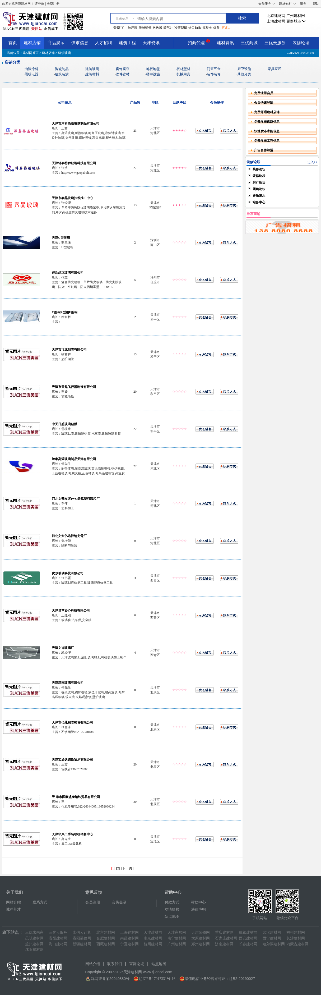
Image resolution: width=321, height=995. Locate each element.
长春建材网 (248, 944)
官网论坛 (136, 964)
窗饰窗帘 (122, 69)
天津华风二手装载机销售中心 (72, 834)
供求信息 (79, 42)
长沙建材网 (295, 938)
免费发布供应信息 (267, 121)
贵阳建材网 (58, 938)
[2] (118, 868)
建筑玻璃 (92, 69)
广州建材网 (295, 16)
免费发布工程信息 (267, 141)
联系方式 (39, 902)
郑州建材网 (200, 944)
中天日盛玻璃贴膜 (64, 424)
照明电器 (31, 74)
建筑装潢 (62, 74)
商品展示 (56, 42)
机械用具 (183, 74)
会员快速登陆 (263, 102)
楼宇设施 (153, 74)
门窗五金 (214, 69)
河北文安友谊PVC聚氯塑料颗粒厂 (76, 499)
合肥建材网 (105, 938)
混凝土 (207, 28)
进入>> (313, 162)
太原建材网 (200, 938)
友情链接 (172, 909)
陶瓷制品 (62, 69)
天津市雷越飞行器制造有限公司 (74, 387)
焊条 (216, 28)
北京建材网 (276, 16)
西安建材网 (248, 938)
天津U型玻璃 (61, 238)
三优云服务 (275, 42)
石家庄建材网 (226, 938)
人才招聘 (103, 42)
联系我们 (114, 964)
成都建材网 (248, 932)
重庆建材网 (224, 932)
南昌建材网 (129, 938)
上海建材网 (276, 21)
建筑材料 (92, 74)
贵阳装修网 (82, 938)
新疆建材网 (82, 944)
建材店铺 (32, 42)
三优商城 (249, 42)
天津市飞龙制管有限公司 (69, 349)
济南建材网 (224, 944)
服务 (303, 4)
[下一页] (127, 868)
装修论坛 (300, 42)
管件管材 (122, 74)
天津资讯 (151, 42)
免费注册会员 (263, 93)
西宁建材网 (272, 938)
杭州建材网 (153, 944)
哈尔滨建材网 (274, 944)
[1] (113, 868)
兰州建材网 (34, 944)
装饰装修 (214, 74)
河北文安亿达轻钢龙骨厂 (69, 536)
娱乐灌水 (259, 196)
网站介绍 (13, 902)
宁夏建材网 (129, 944)
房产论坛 (259, 182)
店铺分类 (12, 62)
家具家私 (274, 69)
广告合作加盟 (263, 150)
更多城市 (296, 21)
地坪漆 (132, 28)
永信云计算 (82, 932)
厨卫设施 (244, 69)
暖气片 (168, 28)
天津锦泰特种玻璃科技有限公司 (74, 163)
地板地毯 (153, 69)
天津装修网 (200, 932)
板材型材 (183, 69)
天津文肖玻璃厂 (63, 648)
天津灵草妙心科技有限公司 (71, 610)
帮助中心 (198, 902)
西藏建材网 (105, 944)
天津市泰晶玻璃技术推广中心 (72, 198)
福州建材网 (295, 932)
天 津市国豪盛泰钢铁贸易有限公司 (76, 797)
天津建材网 (153, 932)
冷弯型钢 (180, 28)
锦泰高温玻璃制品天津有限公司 (74, 459)
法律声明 (198, 909)
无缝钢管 (145, 28)
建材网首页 (31, 53)
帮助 (316, 4)
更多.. (226, 28)
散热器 (157, 28)
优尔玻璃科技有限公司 (67, 573)
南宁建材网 (177, 938)
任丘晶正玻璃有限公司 (67, 272)
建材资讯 (225, 42)
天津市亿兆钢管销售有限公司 (72, 722)
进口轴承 (194, 28)
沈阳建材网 (34, 950)
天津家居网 (177, 932)
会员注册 (92, 902)
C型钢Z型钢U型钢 (64, 312)
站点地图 (172, 917)
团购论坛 (259, 189)
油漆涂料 (31, 69)
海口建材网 (58, 944)
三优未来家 (34, 932)
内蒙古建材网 (297, 944)
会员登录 (119, 902)
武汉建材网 (272, 932)
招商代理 (199, 42)
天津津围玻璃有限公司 (67, 683)
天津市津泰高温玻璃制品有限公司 (75, 123)
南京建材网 (153, 938)
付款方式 (172, 902)
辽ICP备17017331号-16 (157, 979)
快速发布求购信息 (267, 131)
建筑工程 (127, 42)
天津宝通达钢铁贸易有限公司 (72, 760)
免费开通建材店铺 (267, 112)
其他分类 (244, 74)
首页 (12, 42)
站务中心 (259, 202)
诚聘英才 (13, 909)
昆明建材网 (34, 938)
